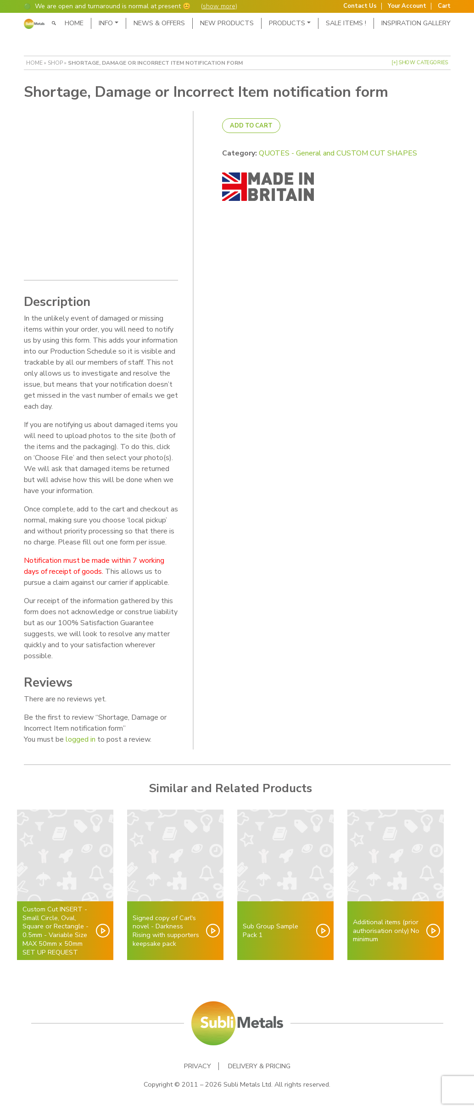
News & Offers (159, 23)
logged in (80, 738)
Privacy (197, 1065)
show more (219, 6)
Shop (55, 63)
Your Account (407, 6)
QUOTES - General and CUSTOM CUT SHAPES (338, 153)
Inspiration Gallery (416, 23)
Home (74, 23)
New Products (227, 23)
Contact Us (360, 6)
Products (287, 23)
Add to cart (251, 126)
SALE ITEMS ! (346, 23)
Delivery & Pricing (259, 1065)
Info (106, 23)
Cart (444, 6)
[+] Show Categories (419, 62)
